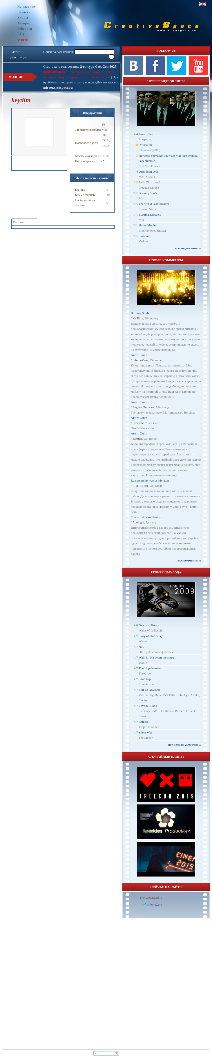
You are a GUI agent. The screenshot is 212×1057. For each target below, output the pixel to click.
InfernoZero (140, 360)
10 (108, 194)
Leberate (138, 423)
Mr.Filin (138, 318)
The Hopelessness (150, 668)
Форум (23, 39)
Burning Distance (150, 214)
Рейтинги (24, 28)
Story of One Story (151, 636)
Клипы (22, 17)
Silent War (145, 732)
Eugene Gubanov (143, 407)
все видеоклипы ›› (188, 248)
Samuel (137, 438)
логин (16, 51)
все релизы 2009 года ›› (184, 744)
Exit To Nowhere (149, 689)
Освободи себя (149, 171)
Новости (23, 12)
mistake (143, 236)
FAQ (20, 34)
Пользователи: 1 (151, 897)
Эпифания (146, 144)
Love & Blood (148, 705)
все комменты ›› (189, 560)
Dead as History (149, 625)
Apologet (138, 522)
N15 (141, 646)
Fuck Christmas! (149, 182)
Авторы (23, 23)
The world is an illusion (154, 203)
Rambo (143, 721)
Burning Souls (148, 193)
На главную (26, 6)
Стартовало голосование (80, 67)
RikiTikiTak (140, 485)
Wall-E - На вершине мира (156, 657)
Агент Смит (147, 134)
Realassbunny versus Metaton (150, 480)
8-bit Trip (145, 679)
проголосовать (54, 72)
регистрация (18, 57)
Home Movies (148, 225)
